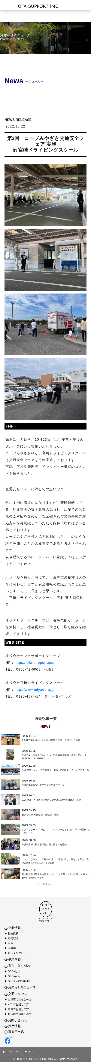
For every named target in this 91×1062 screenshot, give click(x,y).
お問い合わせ (16, 1020)
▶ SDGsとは (12, 971)
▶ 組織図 (10, 948)
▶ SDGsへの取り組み (18, 981)
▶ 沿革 (9, 943)
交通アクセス (16, 994)
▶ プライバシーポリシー (19, 1052)
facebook (8, 1041)
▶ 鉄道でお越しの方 (17, 1009)
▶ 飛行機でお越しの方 (18, 1014)
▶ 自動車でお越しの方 (18, 999)
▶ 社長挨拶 (11, 933)
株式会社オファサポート (45, 6)
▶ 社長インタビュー (17, 952)
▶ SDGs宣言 (12, 976)
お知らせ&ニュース (20, 987)
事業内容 (13, 959)
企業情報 (13, 928)
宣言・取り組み (17, 966)
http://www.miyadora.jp (34, 690)
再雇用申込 (14, 1032)
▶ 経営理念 (11, 938)
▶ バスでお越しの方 (17, 1004)
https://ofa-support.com (35, 663)
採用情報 (13, 1026)
